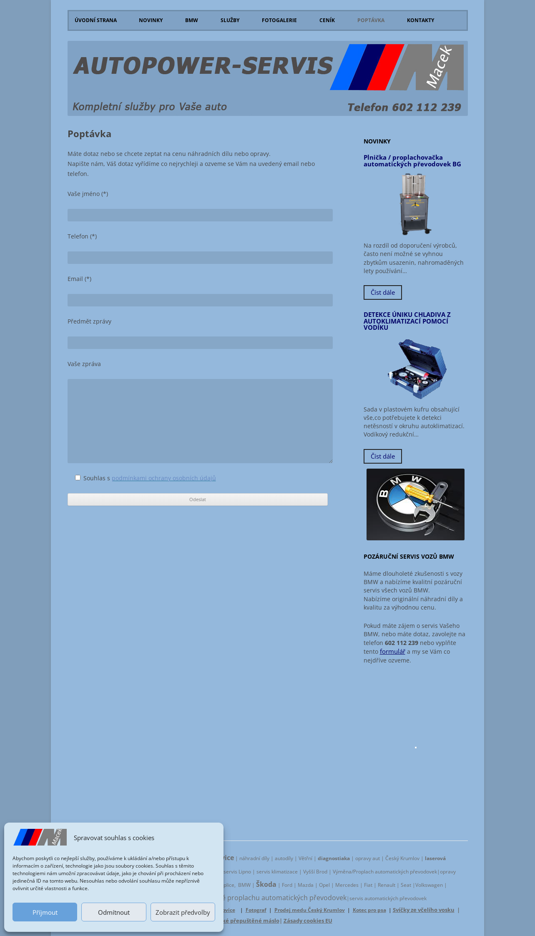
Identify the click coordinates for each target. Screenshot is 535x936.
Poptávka (370, 20)
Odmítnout (114, 912)
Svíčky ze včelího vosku (424, 909)
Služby (230, 20)
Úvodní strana (96, 20)
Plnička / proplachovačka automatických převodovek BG (412, 160)
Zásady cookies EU (308, 920)
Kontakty (420, 20)
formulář (392, 651)
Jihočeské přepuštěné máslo (241, 920)
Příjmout (45, 912)
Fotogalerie (279, 20)
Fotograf (256, 909)
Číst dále (383, 292)
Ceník (327, 20)
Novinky (151, 20)
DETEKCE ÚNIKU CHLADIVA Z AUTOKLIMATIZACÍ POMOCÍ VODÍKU (407, 321)
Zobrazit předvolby (183, 912)
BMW (191, 20)
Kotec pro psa (369, 909)
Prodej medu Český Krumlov (309, 909)
